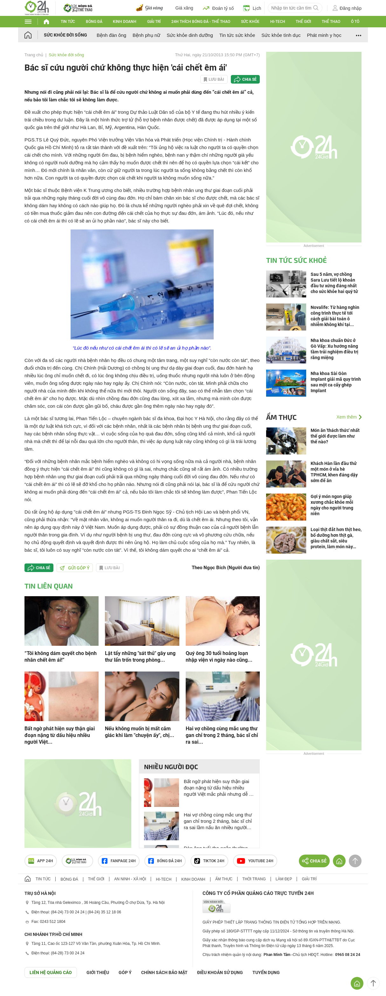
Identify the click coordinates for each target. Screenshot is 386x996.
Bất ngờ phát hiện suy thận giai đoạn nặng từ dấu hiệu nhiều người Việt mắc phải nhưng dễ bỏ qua (219, 788)
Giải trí (154, 21)
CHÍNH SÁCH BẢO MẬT (164, 972)
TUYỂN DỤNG (266, 972)
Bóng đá (94, 21)
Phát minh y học (324, 35)
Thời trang (253, 879)
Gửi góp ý (75, 567)
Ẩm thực (281, 417)
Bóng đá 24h (165, 861)
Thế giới (303, 21)
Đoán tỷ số (218, 8)
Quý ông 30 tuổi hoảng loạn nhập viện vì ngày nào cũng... (219, 656)
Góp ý (125, 972)
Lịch (252, 8)
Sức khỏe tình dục (280, 35)
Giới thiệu (97, 972)
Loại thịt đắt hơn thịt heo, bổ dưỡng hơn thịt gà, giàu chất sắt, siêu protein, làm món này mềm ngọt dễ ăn (336, 538)
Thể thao (331, 21)
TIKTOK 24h (209, 861)
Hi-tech (277, 21)
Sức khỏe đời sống (65, 35)
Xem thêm (346, 417)
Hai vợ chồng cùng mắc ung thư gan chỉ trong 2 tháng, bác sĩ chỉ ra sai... (222, 735)
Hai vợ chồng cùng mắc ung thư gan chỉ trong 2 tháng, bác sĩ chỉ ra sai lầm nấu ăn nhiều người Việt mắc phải (218, 821)
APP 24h (40, 861)
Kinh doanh (124, 21)
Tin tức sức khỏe (237, 35)
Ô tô (355, 21)
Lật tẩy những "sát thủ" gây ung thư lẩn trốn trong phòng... (140, 656)
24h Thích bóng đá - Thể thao (200, 21)
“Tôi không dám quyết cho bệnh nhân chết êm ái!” (60, 656)
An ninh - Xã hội (130, 879)
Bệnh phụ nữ (146, 35)
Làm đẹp (284, 879)
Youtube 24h (255, 861)
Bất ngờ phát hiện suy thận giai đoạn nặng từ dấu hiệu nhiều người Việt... (59, 735)
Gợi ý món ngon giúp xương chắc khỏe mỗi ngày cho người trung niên (332, 505)
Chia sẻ (249, 79)
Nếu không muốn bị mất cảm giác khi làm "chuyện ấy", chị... (139, 732)
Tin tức (68, 21)
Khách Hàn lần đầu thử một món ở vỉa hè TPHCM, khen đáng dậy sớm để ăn (334, 472)
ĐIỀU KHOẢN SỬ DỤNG (220, 972)
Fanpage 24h (119, 861)
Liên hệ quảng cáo (51, 972)
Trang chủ (33, 54)
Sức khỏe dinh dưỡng (190, 35)
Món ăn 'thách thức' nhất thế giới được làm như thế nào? (335, 436)
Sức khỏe (250, 21)
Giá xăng (184, 7)
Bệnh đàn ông (111, 35)
